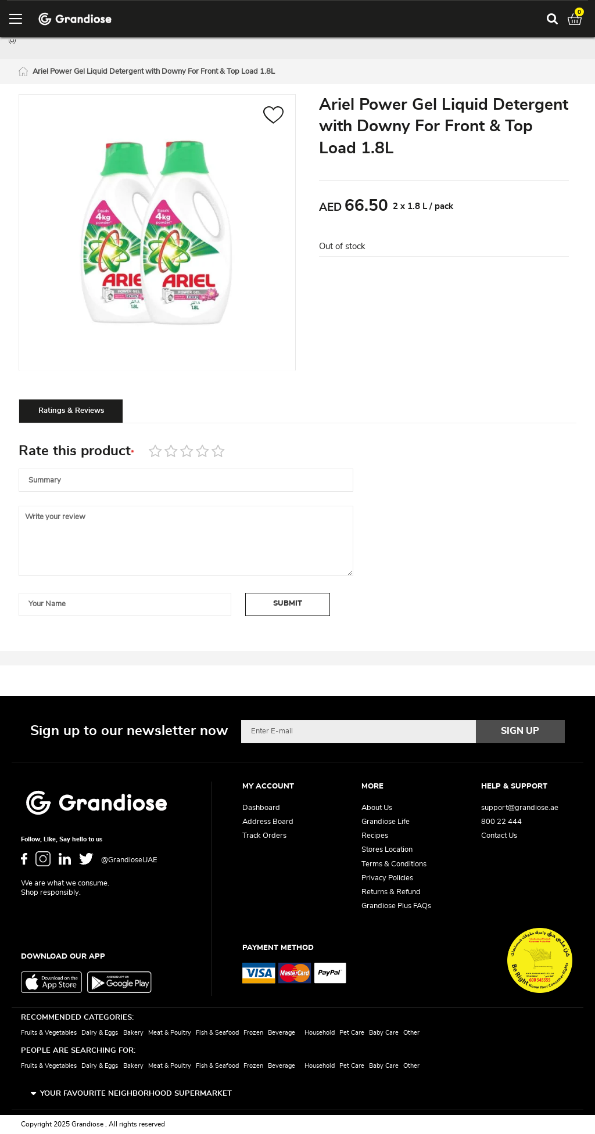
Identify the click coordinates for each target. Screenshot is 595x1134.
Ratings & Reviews (71, 411)
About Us (376, 808)
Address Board (267, 822)
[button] (273, 116)
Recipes (374, 836)
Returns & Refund (391, 892)
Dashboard (261, 808)
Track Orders (264, 836)
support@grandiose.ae (519, 808)
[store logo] (75, 19)
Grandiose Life (385, 822)
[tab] (71, 410)
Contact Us (499, 836)
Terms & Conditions (393, 864)
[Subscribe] (520, 731)
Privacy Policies (387, 878)
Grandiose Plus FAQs (396, 906)
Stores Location (387, 850)
